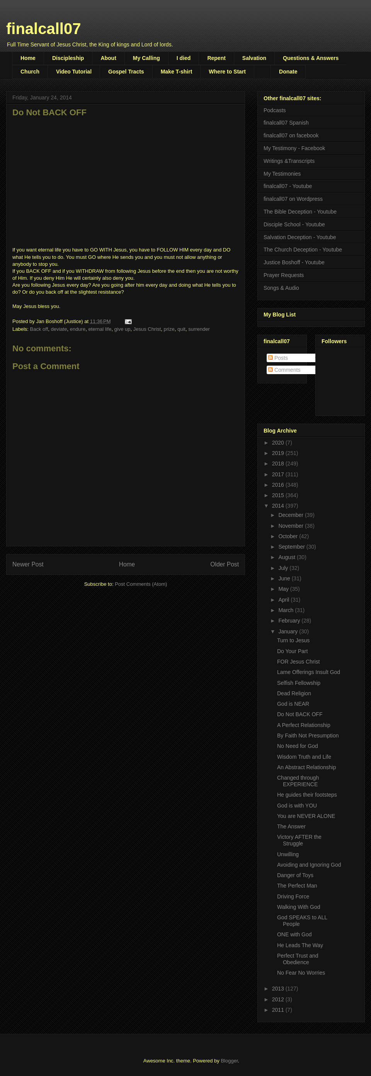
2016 (279, 485)
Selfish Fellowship (298, 683)
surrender (199, 329)
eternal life (99, 329)
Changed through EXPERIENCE (298, 781)
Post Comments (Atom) (141, 584)
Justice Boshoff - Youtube (294, 262)
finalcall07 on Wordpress (293, 199)
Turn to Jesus (293, 640)
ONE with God (294, 934)
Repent (216, 58)
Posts (278, 358)
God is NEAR (293, 704)
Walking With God (298, 907)
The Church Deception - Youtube (303, 249)
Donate (288, 71)
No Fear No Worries (301, 973)
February (289, 621)
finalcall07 (43, 28)
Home (28, 58)
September (292, 547)
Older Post (224, 564)
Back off (39, 329)
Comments (284, 370)
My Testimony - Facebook (294, 148)
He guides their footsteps (307, 795)
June (284, 578)
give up (122, 329)
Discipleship (68, 58)
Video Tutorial (74, 71)
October (288, 536)
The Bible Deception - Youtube (300, 212)
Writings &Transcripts (289, 161)
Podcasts (275, 110)
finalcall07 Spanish (286, 123)
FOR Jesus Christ (298, 662)
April (284, 600)
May (284, 589)
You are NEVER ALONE (306, 816)
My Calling (146, 58)
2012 (279, 999)
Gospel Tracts (126, 71)
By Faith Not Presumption (308, 735)
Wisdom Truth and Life (304, 757)
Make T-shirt (176, 71)
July (283, 568)
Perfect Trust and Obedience (297, 959)
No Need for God (297, 746)
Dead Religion (294, 693)
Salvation (254, 58)
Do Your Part (292, 651)
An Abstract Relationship (306, 767)
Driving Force (293, 896)
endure (77, 329)
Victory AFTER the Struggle (299, 840)
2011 (279, 1010)
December (291, 515)
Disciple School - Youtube (294, 224)
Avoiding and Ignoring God (309, 865)
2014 (279, 506)
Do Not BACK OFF (299, 714)
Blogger (229, 1061)
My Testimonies (282, 174)
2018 (279, 463)
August (287, 557)
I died (184, 58)
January (288, 631)
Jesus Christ (147, 329)
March (286, 610)
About (108, 58)
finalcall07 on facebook (291, 135)
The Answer (291, 826)
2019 (279, 453)
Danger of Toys (295, 875)
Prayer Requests (284, 275)
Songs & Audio (281, 288)
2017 (279, 474)
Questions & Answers (311, 58)
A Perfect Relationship (303, 725)
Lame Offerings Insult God (308, 672)
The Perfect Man (297, 886)
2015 (279, 495)
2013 (279, 988)
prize (169, 329)
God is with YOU (297, 805)
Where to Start (227, 71)
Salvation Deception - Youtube (300, 237)
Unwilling (288, 854)
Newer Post (28, 564)
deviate (59, 329)
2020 (279, 443)
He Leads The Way (300, 945)
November (291, 526)
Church (29, 71)
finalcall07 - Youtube (288, 186)
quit (181, 329)
